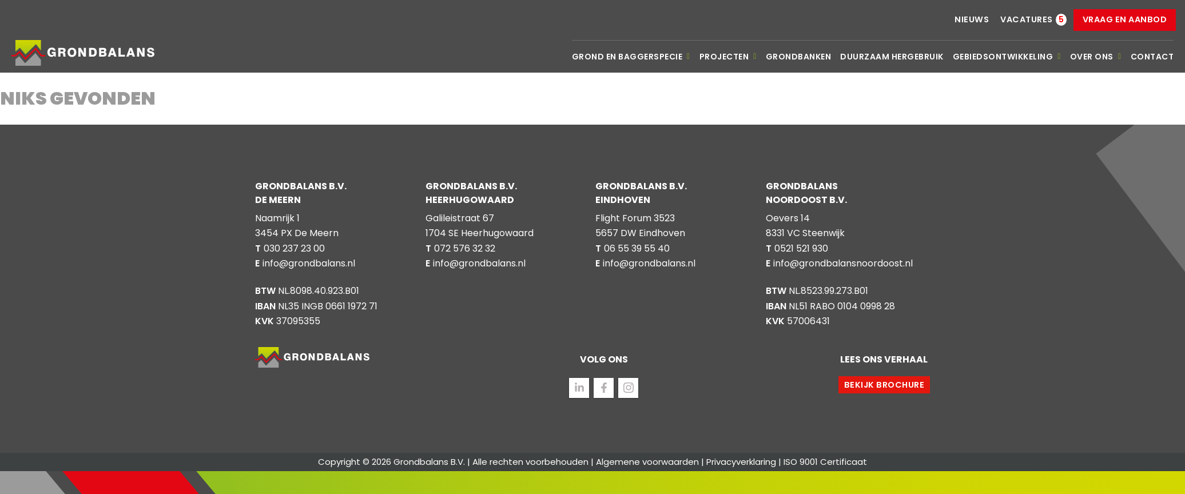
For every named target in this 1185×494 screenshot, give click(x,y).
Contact (1152, 56)
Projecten (728, 56)
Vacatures (1026, 20)
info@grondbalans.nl (309, 263)
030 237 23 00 (294, 248)
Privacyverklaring (741, 462)
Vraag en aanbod (1125, 19)
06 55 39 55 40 (637, 248)
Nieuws (972, 19)
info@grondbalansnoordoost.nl (843, 263)
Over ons (1096, 56)
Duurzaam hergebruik (892, 56)
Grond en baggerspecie (631, 56)
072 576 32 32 (464, 248)
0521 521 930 (801, 248)
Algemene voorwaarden (647, 462)
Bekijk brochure (884, 385)
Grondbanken (799, 56)
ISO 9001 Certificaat (825, 462)
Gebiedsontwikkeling (1007, 56)
